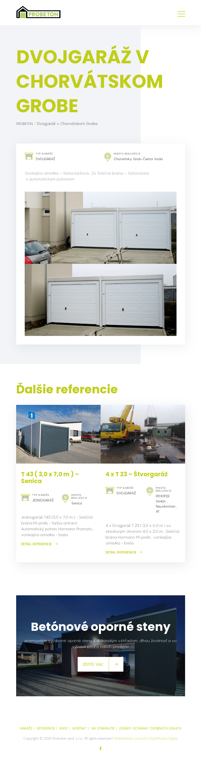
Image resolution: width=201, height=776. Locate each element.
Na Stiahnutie (103, 728)
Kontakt (79, 728)
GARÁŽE (25, 728)
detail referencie (39, 544)
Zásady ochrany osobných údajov (150, 728)
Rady (63, 728)
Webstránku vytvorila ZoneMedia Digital (146, 738)
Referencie (46, 728)
